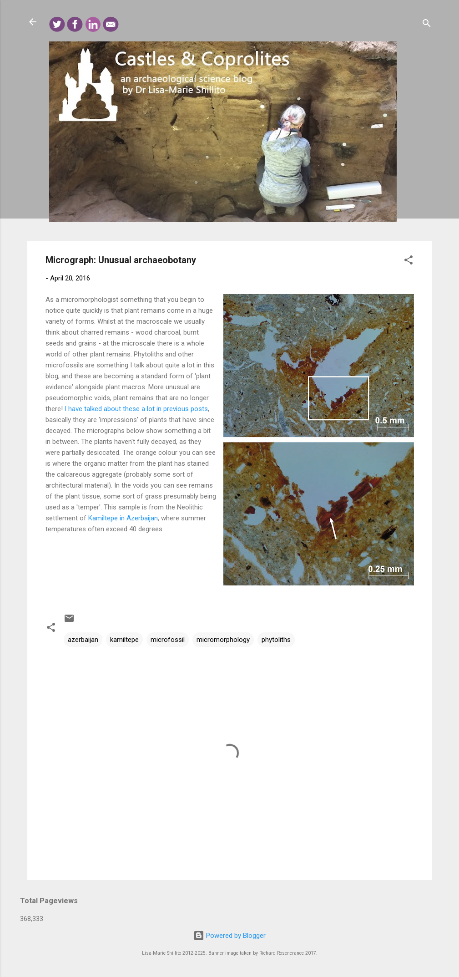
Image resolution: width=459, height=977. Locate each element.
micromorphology (223, 640)
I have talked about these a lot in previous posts (136, 409)
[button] (408, 261)
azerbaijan (83, 640)
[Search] (426, 25)
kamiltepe (124, 640)
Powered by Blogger (229, 935)
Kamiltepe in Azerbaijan (123, 518)
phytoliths (276, 640)
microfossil (168, 640)
